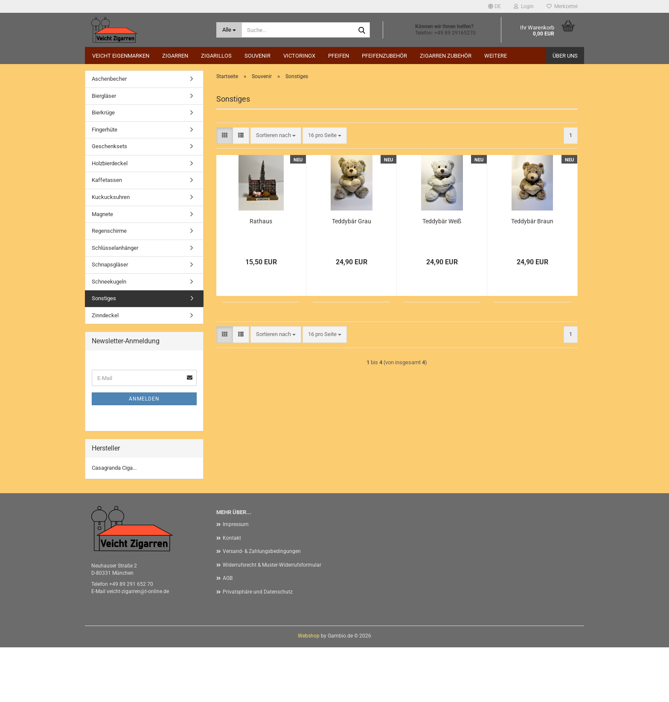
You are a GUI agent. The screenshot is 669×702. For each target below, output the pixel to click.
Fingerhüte (104, 184)
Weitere (495, 56)
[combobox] (275, 190)
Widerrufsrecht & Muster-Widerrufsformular (272, 620)
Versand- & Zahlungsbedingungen (262, 606)
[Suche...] (229, 30)
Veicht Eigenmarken (120, 56)
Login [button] (524, 6)
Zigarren (175, 56)
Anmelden (144, 453)
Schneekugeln (109, 336)
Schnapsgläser (110, 319)
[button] (494, 6)
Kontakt (232, 593)
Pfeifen (338, 56)
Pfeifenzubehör (384, 56)
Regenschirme (109, 285)
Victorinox (299, 56)
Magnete (102, 269)
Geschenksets (109, 201)
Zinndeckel (105, 370)
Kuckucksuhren (111, 252)
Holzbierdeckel (110, 218)
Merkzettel (562, 6)
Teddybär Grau (351, 275)
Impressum (236, 579)
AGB (228, 633)
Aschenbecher (109, 133)
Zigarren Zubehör (445, 56)
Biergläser (104, 150)
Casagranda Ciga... (114, 522)
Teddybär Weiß (441, 275)
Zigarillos (216, 56)
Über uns (565, 56)
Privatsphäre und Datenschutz (258, 646)
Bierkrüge (103, 167)
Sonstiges (104, 353)
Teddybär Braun (532, 275)
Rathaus (261, 275)
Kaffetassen (107, 234)
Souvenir (257, 56)
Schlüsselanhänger (115, 302)
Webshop (309, 690)
